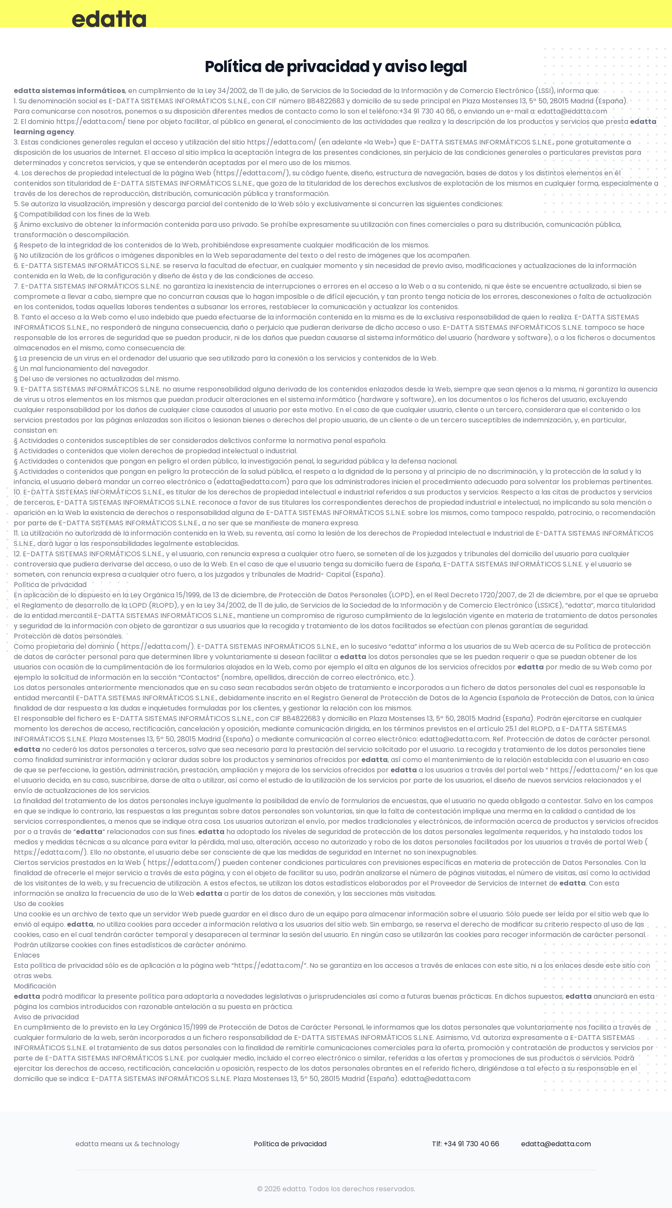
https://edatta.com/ (91, 122)
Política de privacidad (290, 1144)
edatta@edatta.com (572, 111)
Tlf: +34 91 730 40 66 (465, 1144)
